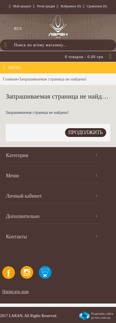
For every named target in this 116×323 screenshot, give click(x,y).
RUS (18, 29)
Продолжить (85, 132)
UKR (10, 29)
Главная (10, 79)
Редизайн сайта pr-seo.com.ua (102, 316)
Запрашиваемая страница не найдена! (53, 79)
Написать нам (15, 291)
